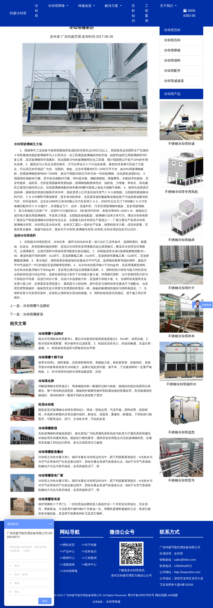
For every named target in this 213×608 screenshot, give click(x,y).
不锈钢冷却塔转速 (181, 143)
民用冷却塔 (46, 404)
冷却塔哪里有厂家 (50, 475)
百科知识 (133, 13)
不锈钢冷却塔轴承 (181, 240)
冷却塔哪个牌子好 (50, 357)
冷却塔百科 (172, 40)
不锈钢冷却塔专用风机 (181, 191)
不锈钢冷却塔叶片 (181, 288)
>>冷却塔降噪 (69, 571)
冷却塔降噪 (172, 50)
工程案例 (146, 13)
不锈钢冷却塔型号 (181, 480)
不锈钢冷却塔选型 (181, 432)
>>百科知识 (89, 551)
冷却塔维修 (113, 601)
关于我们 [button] (167, 5)
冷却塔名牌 (46, 381)
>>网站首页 (67, 544)
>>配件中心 (89, 564)
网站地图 (161, 595)
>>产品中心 (67, 551)
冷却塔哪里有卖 (49, 499)
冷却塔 (36, 10)
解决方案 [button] (112, 5)
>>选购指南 (67, 564)
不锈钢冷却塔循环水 (181, 384)
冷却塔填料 (172, 60)
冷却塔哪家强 (33, 314)
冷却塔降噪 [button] (57, 5)
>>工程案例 (89, 557)
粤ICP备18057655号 (141, 595)
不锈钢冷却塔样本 (181, 336)
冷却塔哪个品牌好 (36, 306)
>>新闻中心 (67, 557)
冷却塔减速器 (174, 81)
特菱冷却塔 (18, 13)
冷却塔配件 (172, 70)
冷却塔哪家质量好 (50, 452)
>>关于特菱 (89, 544)
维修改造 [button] (85, 5)
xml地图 (172, 595)
